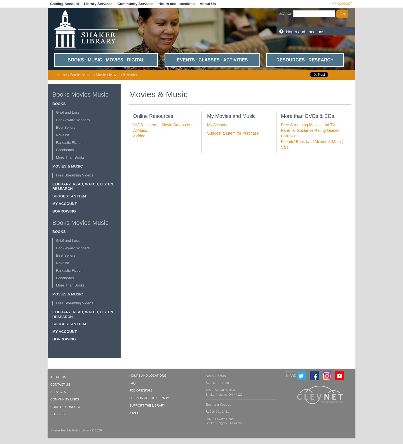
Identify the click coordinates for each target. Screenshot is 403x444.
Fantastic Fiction (69, 142)
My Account (342, 3)
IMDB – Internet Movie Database (161, 125)
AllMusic (140, 130)
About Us (208, 4)
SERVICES (58, 391)
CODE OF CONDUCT (65, 407)
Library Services (98, 4)
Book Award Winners (73, 120)
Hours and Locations (176, 4)
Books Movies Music (88, 75)
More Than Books (70, 157)
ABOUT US (58, 377)
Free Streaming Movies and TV (308, 125)
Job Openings (141, 390)
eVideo (139, 136)
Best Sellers (65, 127)
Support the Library (147, 405)
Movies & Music (67, 166)
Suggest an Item (69, 196)
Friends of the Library (149, 398)
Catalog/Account (64, 4)
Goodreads (65, 150)
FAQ (133, 383)
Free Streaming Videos (74, 175)
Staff (134, 412)
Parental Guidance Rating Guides (310, 130)
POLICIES (57, 414)
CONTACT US (60, 384)
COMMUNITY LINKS (64, 399)
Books (59, 104)
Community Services (135, 4)
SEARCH (285, 13)
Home (62, 75)
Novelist (62, 135)
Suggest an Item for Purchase (233, 133)
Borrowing (64, 211)
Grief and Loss (68, 112)
